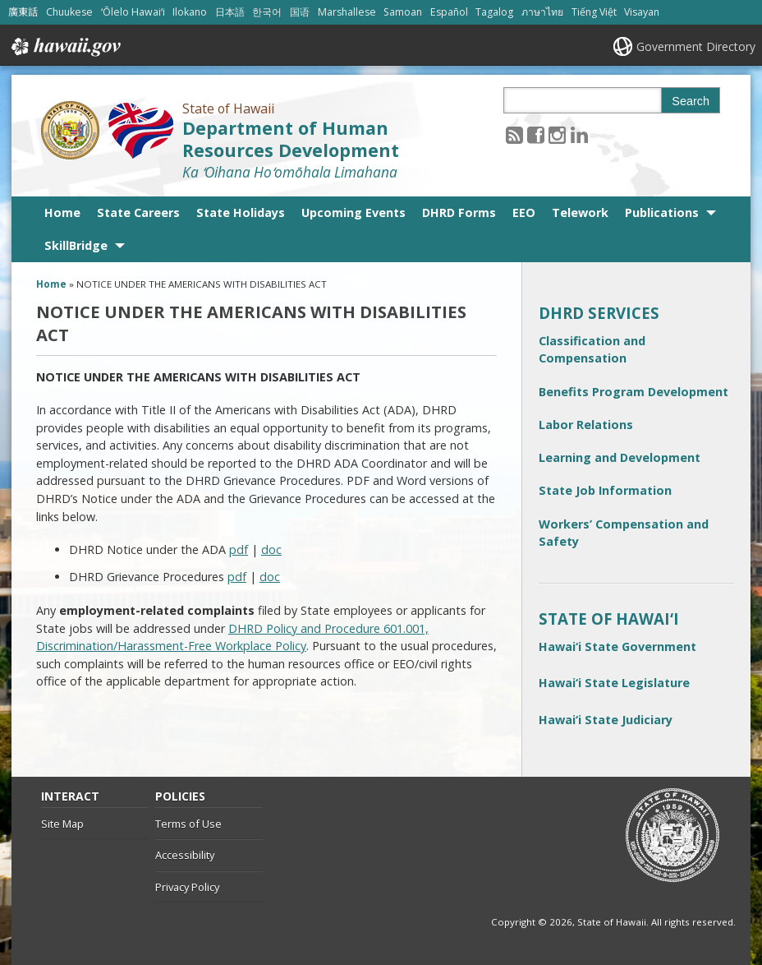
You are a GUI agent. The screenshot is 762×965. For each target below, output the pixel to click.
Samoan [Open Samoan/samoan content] (402, 12)
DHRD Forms (459, 212)
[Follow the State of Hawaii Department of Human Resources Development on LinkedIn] (579, 134)
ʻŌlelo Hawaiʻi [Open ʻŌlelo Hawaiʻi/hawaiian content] (133, 12)
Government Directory (695, 46)
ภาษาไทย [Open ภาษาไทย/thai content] (542, 12)
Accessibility (184, 854)
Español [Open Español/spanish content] (449, 12)
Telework (580, 212)
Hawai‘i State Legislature (614, 682)
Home (62, 212)
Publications (662, 212)
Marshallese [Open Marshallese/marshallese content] (347, 12)
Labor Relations (586, 424)
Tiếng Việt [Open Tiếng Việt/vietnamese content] (594, 12)
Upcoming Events (353, 212)
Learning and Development (619, 457)
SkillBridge (76, 245)
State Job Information (605, 490)
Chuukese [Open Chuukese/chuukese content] (69, 12)
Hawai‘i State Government (617, 646)
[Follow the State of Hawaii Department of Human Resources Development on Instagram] (557, 134)
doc (271, 549)
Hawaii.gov (64, 47)
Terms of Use (188, 823)
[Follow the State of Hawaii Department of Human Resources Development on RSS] (514, 134)
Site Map (62, 823)
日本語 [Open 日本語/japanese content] (230, 12)
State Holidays (240, 212)
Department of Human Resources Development (290, 139)
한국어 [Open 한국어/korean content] (267, 12)
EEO (523, 212)
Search (690, 101)
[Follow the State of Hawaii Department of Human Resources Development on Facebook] (535, 134)
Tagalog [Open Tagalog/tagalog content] (494, 12)
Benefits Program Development (633, 391)
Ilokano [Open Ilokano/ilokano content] (189, 12)
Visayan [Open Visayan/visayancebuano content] (641, 12)
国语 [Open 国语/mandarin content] (300, 12)
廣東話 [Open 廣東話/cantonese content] (23, 12)
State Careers (138, 212)
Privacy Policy (187, 887)
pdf (238, 549)
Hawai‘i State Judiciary (605, 719)
